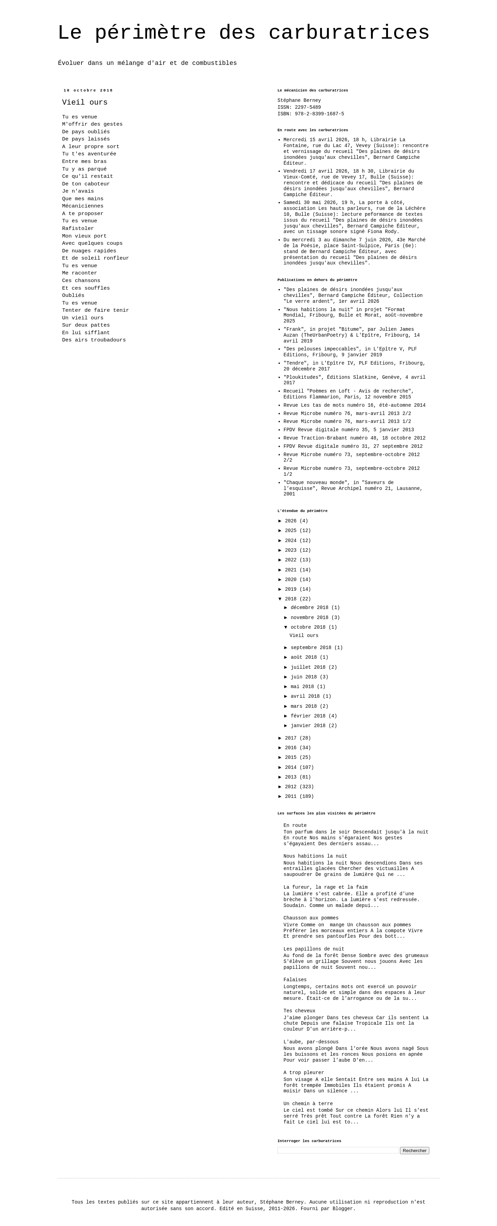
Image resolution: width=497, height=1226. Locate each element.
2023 (292, 550)
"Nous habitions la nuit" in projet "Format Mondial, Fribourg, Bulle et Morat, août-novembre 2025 (353, 315)
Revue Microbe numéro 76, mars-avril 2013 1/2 (347, 421)
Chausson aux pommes (311, 918)
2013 (292, 777)
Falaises (295, 980)
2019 (292, 589)
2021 (292, 570)
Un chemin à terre (308, 1104)
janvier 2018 (309, 725)
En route (295, 825)
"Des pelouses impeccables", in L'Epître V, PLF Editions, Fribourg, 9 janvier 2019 (350, 352)
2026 (292, 521)
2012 (292, 787)
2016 (292, 748)
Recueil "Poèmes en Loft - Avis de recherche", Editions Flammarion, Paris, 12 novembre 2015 (349, 394)
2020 (292, 579)
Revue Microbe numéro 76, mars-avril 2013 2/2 (347, 413)
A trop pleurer (304, 1072)
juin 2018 (305, 677)
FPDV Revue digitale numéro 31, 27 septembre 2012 (353, 446)
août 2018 (305, 657)
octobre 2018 (309, 627)
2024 (292, 540)
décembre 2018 (311, 607)
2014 (292, 767)
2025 (292, 530)
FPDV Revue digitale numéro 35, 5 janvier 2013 (349, 430)
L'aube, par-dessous (311, 1042)
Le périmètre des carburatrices (243, 33)
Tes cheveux (299, 1011)
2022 (292, 560)
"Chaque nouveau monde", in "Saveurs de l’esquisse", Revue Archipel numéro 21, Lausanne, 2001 (353, 488)
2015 (292, 757)
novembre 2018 (311, 617)
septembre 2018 (312, 647)
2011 (292, 796)
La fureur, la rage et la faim (326, 887)
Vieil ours (304, 635)
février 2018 (309, 716)
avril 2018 (306, 696)
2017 (292, 738)
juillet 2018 (309, 667)
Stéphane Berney (299, 100)
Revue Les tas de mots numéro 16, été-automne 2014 (355, 405)
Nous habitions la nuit (316, 856)
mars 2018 (305, 706)
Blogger (343, 1208)
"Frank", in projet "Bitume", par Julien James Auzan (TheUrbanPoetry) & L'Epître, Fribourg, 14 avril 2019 (352, 335)
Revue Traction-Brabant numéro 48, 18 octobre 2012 (355, 438)
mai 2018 (304, 686)
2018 (292, 599)
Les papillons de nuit (314, 949)
